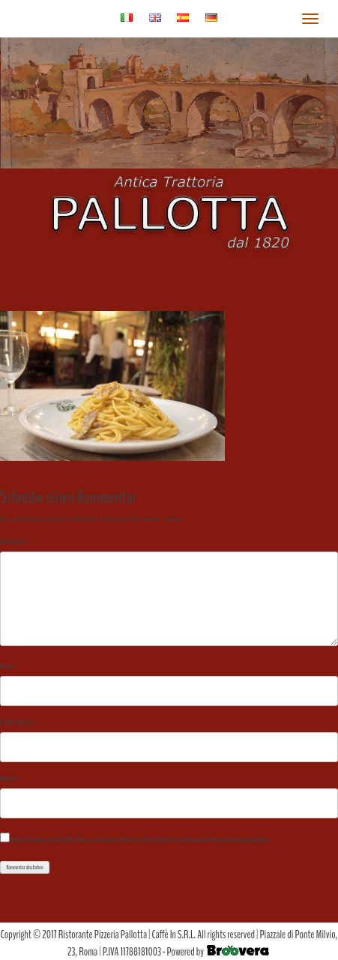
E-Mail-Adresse (18, 722)
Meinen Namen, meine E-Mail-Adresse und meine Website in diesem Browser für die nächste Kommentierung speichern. (140, 840)
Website (8, 778)
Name (8, 666)
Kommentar (14, 542)
